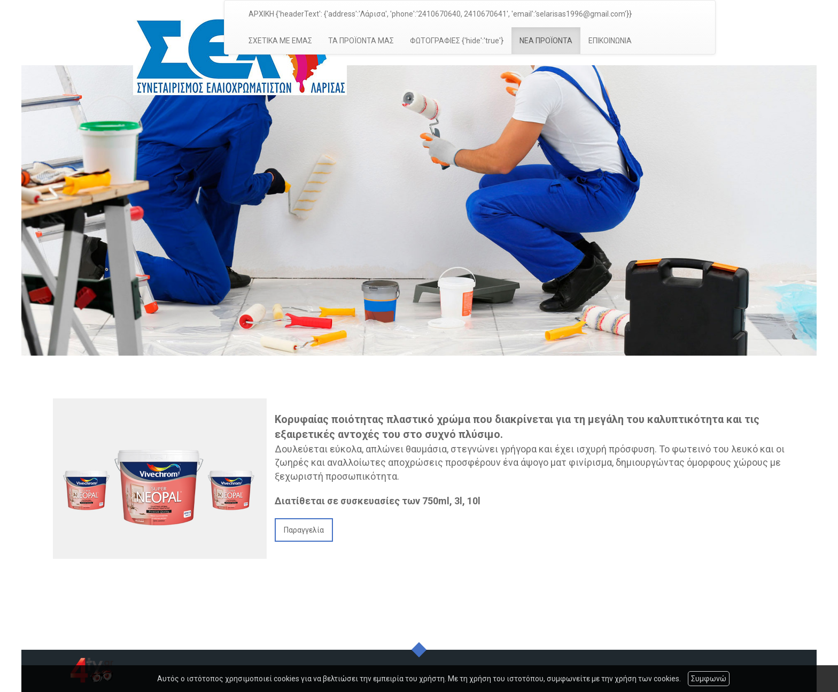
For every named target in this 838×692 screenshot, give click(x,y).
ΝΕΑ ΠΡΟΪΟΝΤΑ (545, 40)
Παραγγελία (304, 530)
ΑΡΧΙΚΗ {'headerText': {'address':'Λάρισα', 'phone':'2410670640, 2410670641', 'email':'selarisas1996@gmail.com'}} (440, 14)
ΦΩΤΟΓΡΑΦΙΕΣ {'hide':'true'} (456, 40)
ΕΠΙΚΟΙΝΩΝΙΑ (610, 40)
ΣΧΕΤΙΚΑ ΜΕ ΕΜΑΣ (280, 40)
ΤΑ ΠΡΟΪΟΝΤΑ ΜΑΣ (361, 40)
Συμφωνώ (708, 678)
